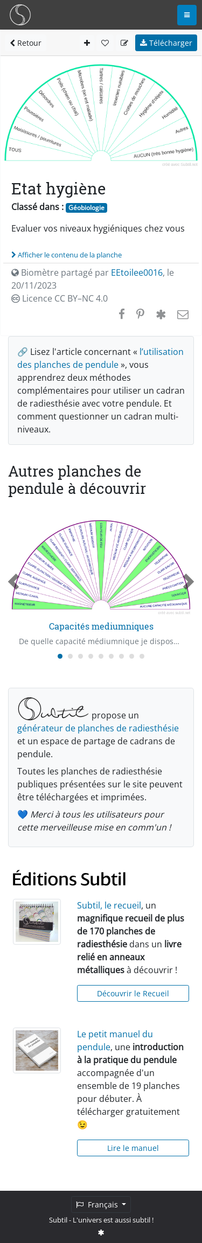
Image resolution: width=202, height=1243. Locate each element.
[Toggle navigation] (187, 15)
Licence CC (59, 298)
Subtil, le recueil (109, 905)
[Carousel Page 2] (70, 656)
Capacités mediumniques (101, 626)
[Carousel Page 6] (111, 656)
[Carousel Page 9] (142, 656)
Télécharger (166, 43)
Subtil (58, 1220)
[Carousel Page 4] (90, 656)
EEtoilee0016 (137, 272)
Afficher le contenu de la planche (66, 255)
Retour (25, 43)
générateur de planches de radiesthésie (98, 728)
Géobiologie (86, 207)
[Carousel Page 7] (121, 656)
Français (98, 1204)
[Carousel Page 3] (80, 656)
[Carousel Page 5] (101, 656)
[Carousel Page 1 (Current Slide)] (60, 656)
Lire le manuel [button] (133, 1148)
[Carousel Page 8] (131, 656)
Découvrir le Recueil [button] (133, 993)
